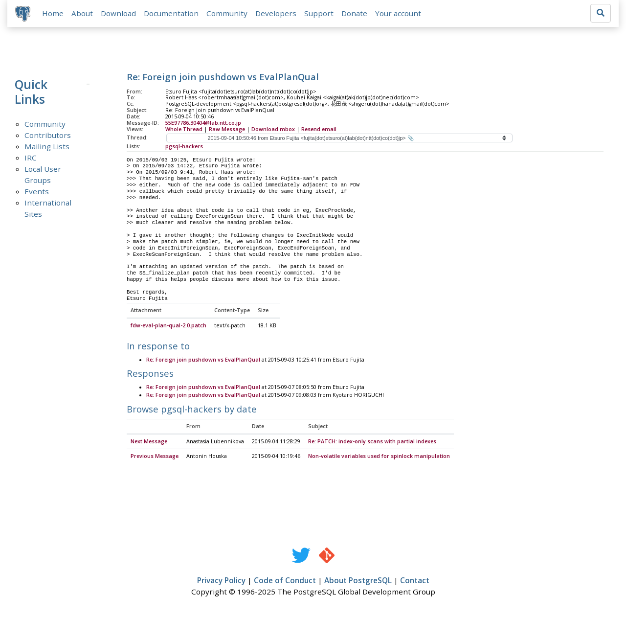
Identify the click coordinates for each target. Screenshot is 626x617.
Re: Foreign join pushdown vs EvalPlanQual (203, 360)
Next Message (149, 441)
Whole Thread (183, 129)
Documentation (171, 13)
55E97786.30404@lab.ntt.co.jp (203, 122)
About (82, 13)
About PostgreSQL (358, 581)
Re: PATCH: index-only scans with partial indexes (372, 441)
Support (319, 13)
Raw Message (227, 129)
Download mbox (273, 129)
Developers (275, 13)
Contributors (47, 135)
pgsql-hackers (184, 146)
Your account (398, 13)
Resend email (318, 129)
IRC (30, 157)
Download (118, 13)
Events (36, 191)
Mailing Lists (46, 146)
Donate (354, 13)
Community (226, 13)
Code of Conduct (285, 581)
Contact (414, 581)
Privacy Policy (221, 581)
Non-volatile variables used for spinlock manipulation (379, 456)
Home (53, 13)
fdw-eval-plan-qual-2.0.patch (168, 325)
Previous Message (155, 456)
